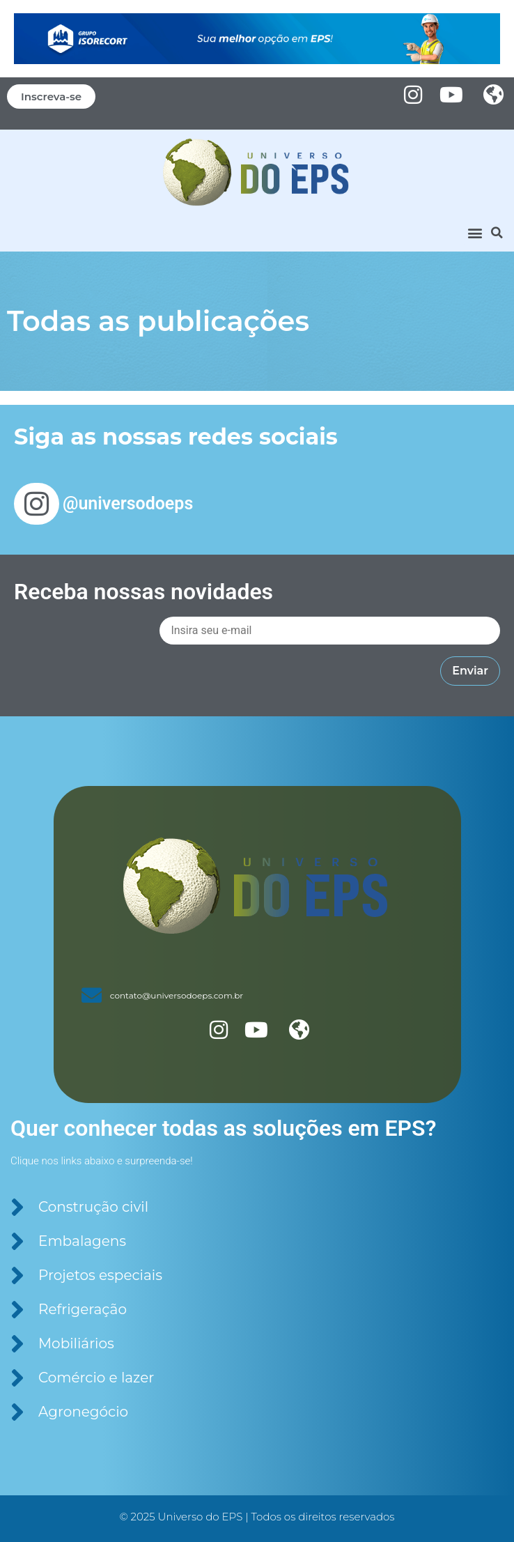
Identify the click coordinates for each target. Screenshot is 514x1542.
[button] (474, 233)
